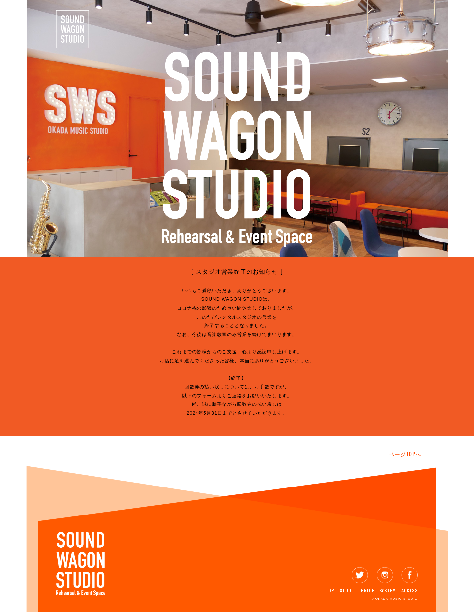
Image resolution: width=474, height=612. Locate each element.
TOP (330, 590)
